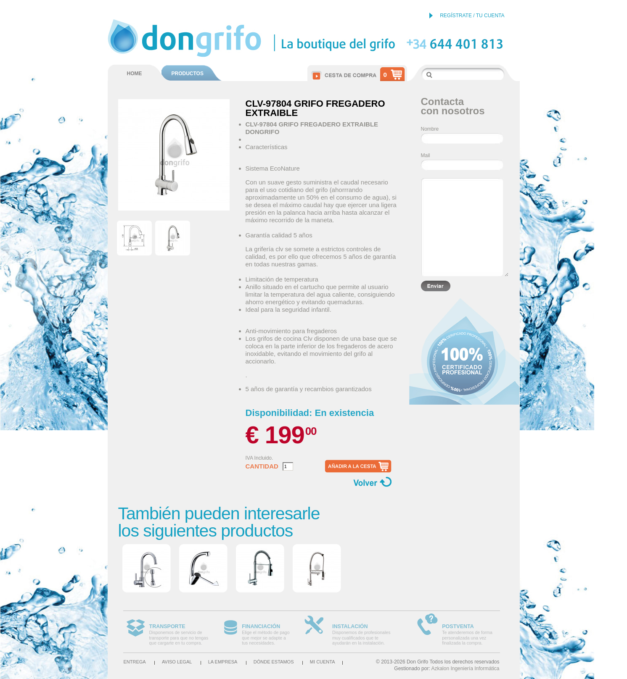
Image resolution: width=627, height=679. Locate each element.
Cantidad (262, 466)
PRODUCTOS (188, 73)
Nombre (430, 129)
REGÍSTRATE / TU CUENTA (472, 15)
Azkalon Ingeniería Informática (465, 668)
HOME (134, 73)
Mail (425, 155)
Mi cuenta (322, 661)
